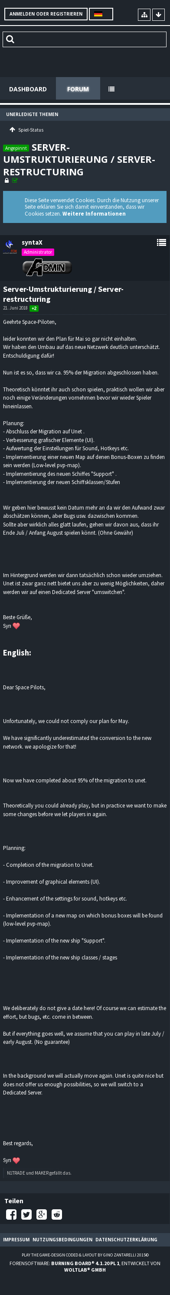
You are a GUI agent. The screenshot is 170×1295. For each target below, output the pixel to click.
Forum (78, 89)
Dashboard (28, 89)
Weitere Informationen (94, 213)
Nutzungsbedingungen (62, 1240)
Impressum (16, 1240)
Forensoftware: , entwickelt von (85, 1266)
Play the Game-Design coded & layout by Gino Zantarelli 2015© (85, 1255)
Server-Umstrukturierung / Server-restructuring (79, 159)
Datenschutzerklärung (126, 1240)
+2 (34, 308)
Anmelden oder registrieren (46, 14)
